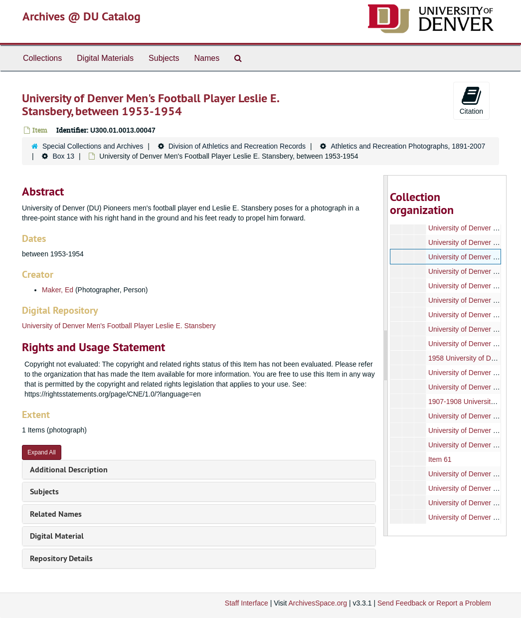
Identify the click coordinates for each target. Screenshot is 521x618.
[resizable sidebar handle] (386, 356)
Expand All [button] (41, 452)
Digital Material (57, 536)
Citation (471, 100)
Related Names (56, 514)
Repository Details (61, 558)
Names (206, 58)
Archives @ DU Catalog (81, 16)
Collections (42, 58)
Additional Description (69, 469)
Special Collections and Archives (92, 146)
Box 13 (63, 156)
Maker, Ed (57, 290)
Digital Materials (105, 58)
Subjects (164, 58)
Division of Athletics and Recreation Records (237, 146)
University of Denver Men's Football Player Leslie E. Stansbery (119, 326)
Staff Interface (246, 603)
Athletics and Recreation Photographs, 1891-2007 (408, 146)
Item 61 (440, 459)
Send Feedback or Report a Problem (434, 603)
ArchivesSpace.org (317, 603)
